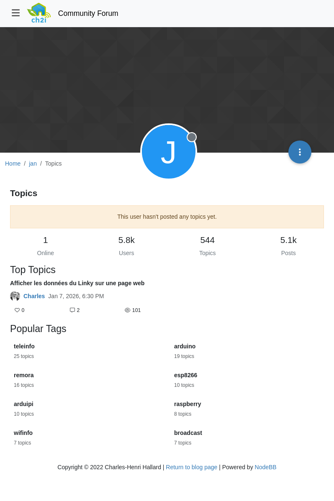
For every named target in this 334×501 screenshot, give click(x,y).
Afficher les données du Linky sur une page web (77, 283)
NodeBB (266, 467)
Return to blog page (191, 467)
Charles (34, 296)
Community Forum (88, 13)
